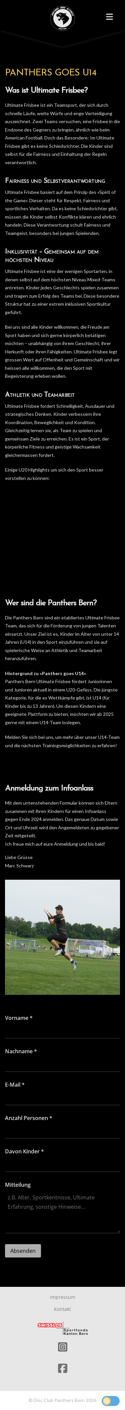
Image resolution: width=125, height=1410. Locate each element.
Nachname (21, 1051)
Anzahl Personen (28, 1118)
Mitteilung (18, 1184)
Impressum (62, 1297)
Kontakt (62, 1309)
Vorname (19, 1018)
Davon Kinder (24, 1151)
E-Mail (15, 1084)
